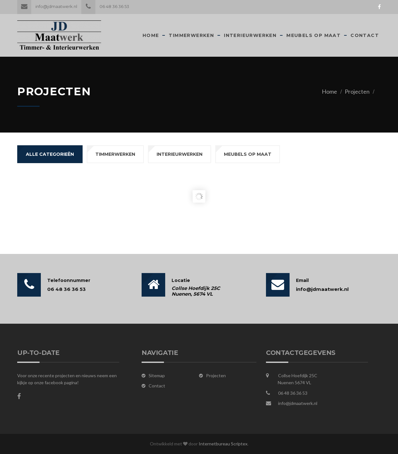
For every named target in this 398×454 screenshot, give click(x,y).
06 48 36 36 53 (105, 6)
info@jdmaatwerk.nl (47, 6)
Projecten (357, 91)
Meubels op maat (313, 35)
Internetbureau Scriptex (223, 443)
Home (151, 35)
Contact (364, 35)
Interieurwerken (250, 35)
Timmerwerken (191, 35)
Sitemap (157, 375)
